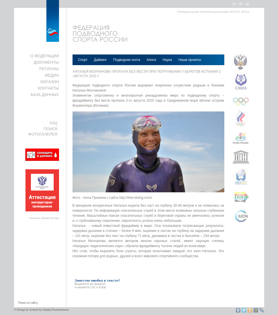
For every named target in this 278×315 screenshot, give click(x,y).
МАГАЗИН (49, 81)
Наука (167, 60)
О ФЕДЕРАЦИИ (44, 56)
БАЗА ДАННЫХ (45, 94)
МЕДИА (52, 75)
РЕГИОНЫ (49, 69)
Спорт (83, 60)
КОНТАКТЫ (48, 88)
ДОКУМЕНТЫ (46, 62)
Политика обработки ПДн (44, 218)
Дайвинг (100, 60)
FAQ (53, 123)
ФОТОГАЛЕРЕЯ (43, 134)
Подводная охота (126, 60)
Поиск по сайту (28, 302)
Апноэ (151, 60)
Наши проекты (189, 60)
